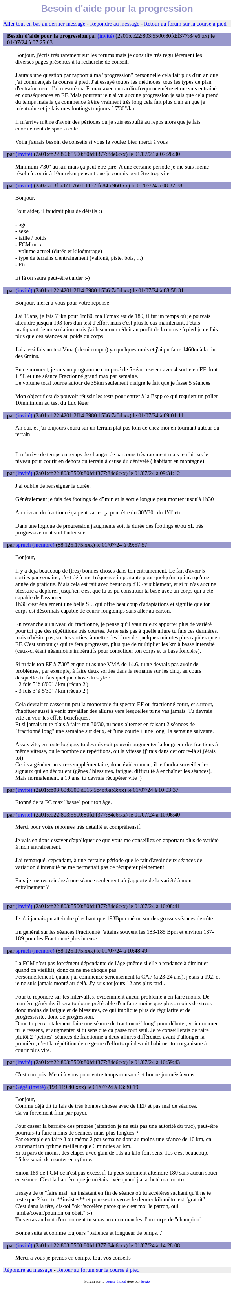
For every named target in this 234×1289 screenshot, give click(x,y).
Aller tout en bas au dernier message (44, 23)
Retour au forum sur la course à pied (185, 23)
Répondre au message (114, 23)
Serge (145, 1281)
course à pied (115, 1281)
